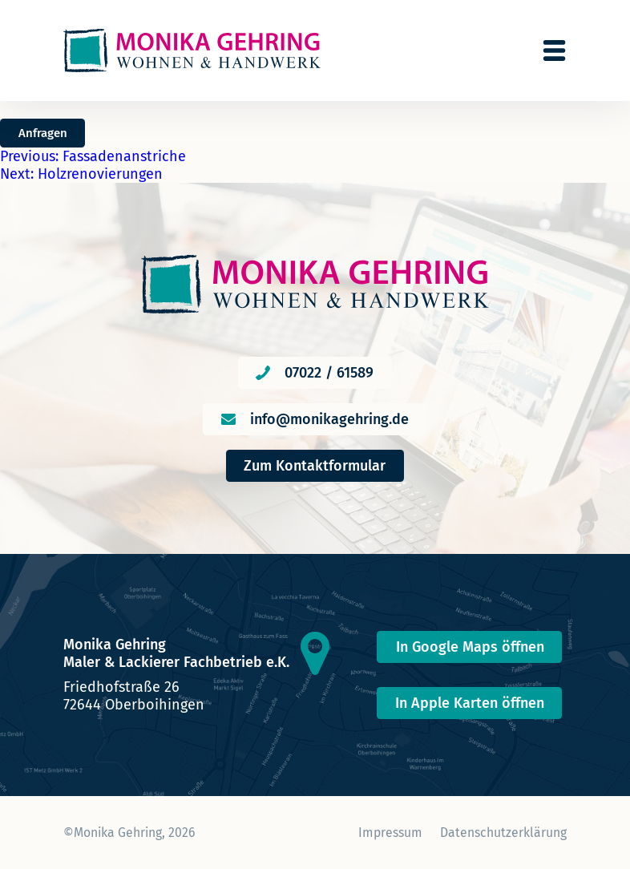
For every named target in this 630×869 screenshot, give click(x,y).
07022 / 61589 (329, 373)
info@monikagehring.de (329, 419)
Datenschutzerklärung (503, 832)
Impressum (390, 832)
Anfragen (42, 133)
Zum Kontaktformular (315, 466)
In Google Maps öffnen (470, 647)
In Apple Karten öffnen (469, 703)
